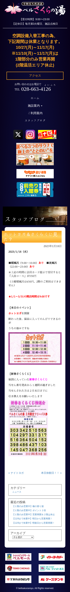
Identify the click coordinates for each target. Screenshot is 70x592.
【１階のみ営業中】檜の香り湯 (28, 506)
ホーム (35, 98)
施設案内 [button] (35, 105)
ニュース (16, 492)
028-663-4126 (36, 89)
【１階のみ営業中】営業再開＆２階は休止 (33, 514)
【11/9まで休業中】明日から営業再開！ (32, 518)
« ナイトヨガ (16, 472)
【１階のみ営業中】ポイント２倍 (29, 510)
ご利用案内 (35, 112)
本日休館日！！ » (51, 472)
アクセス (35, 75)
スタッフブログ (35, 120)
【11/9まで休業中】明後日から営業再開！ (33, 523)
